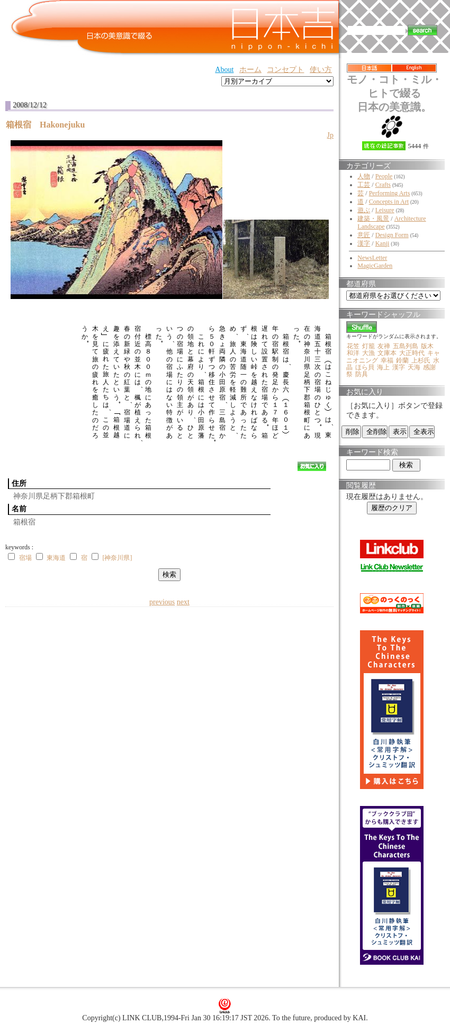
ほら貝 (364, 367)
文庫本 (387, 353)
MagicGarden (374, 265)
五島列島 (405, 346)
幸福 (387, 360)
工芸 (363, 184)
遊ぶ (363, 210)
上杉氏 (420, 360)
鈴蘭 (402, 360)
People (384, 176)
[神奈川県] (117, 557)
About (224, 70)
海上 (383, 367)
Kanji (382, 243)
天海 (414, 367)
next (183, 602)
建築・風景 (373, 218)
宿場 (25, 557)
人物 (363, 176)
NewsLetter (372, 257)
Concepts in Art (389, 201)
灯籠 (368, 346)
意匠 (363, 235)
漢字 (363, 243)
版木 (427, 346)
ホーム (250, 70)
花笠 (353, 346)
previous (162, 602)
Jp (330, 135)
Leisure (384, 210)
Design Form (392, 235)
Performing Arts (389, 193)
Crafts (383, 184)
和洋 (353, 353)
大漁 (368, 353)
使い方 (321, 70)
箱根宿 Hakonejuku (49, 124)
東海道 (56, 557)
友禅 (383, 346)
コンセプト (285, 70)
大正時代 (412, 353)
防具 (361, 374)
